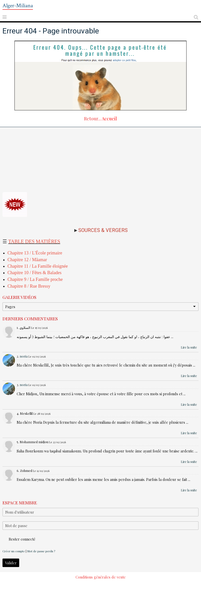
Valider (11, 562)
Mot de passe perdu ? (41, 551)
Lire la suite (189, 347)
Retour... (92, 119)
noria (24, 356)
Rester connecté (18, 539)
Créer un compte (13, 551)
